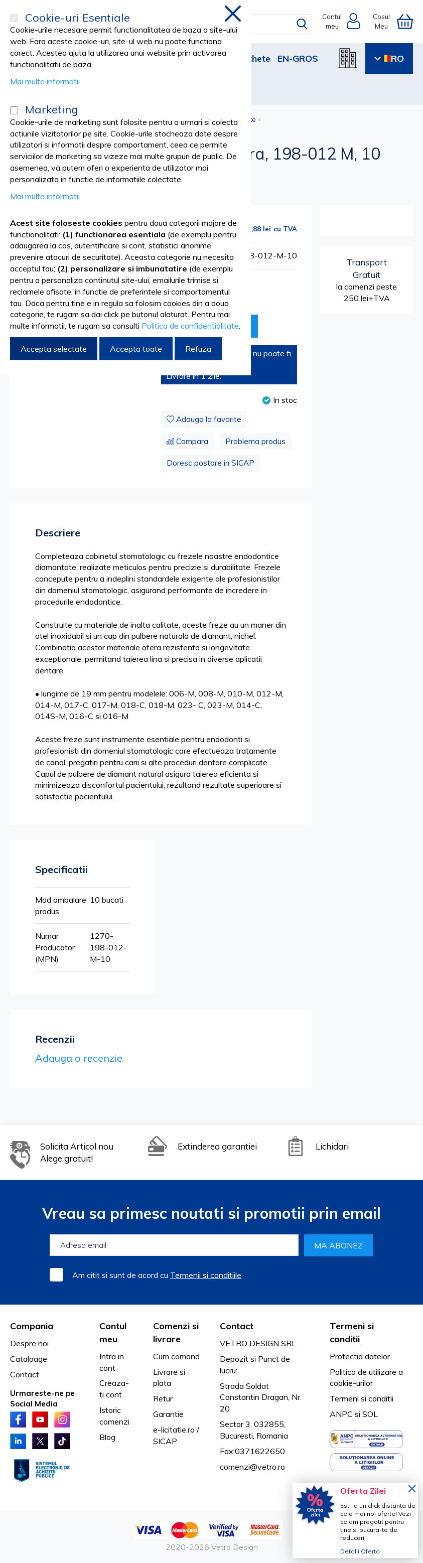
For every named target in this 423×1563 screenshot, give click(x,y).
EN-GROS (297, 58)
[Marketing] (14, 110)
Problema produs (255, 441)
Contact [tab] (236, 1326)
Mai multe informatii (45, 81)
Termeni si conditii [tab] (352, 1332)
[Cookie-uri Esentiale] (14, 18)
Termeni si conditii (361, 1398)
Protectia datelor (360, 1356)
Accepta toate (136, 349)
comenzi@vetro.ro (252, 1467)
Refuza (198, 349)
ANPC (341, 1414)
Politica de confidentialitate (190, 326)
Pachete (253, 58)
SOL (370, 1414)
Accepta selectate (54, 349)
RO (389, 58)
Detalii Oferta (360, 1551)
